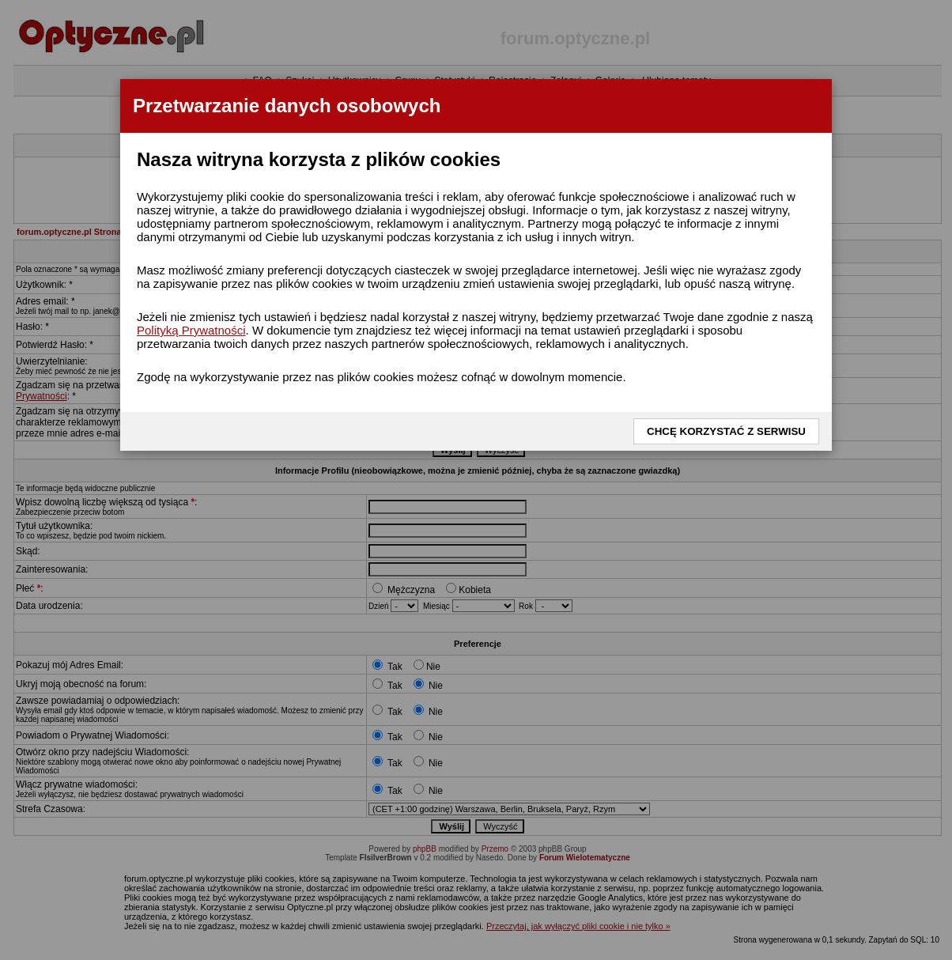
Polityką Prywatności (191, 330)
